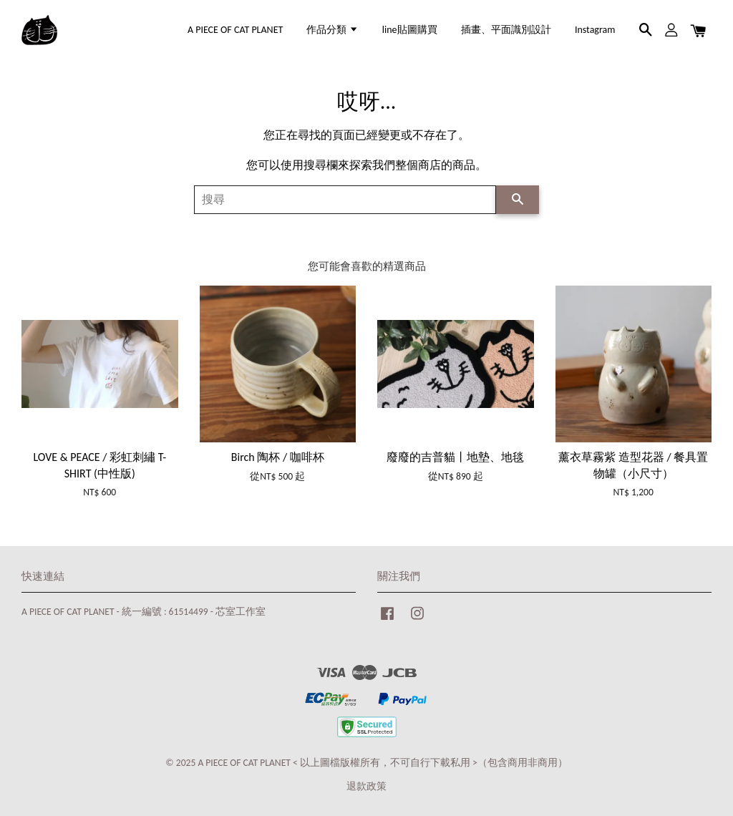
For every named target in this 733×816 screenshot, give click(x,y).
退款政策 (366, 786)
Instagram (595, 30)
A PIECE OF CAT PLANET (235, 30)
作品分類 (332, 30)
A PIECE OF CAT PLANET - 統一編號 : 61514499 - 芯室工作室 (143, 612)
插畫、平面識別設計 (506, 30)
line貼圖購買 (409, 30)
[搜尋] (345, 199)
